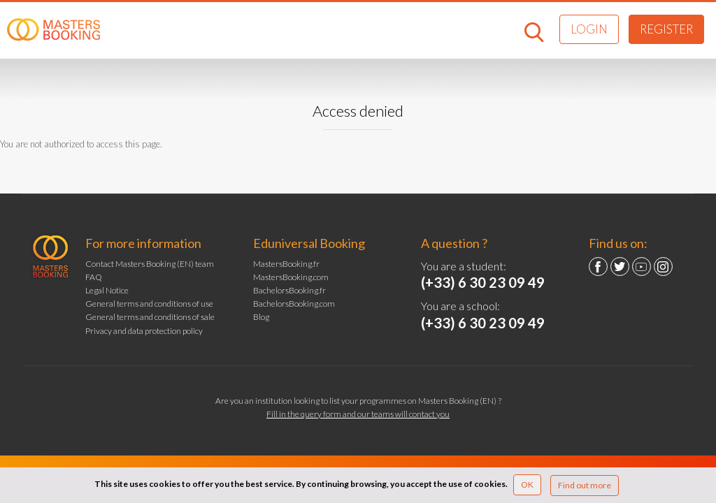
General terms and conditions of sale (150, 317)
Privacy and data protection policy (144, 331)
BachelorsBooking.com (294, 303)
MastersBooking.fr (286, 263)
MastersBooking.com (291, 277)
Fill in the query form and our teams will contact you (358, 414)
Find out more (584, 485)
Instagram (663, 266)
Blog (261, 317)
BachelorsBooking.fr (289, 290)
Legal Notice (107, 290)
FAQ (93, 277)
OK (527, 484)
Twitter (619, 266)
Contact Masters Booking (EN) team (149, 263)
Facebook (598, 266)
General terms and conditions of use (149, 303)
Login (589, 29)
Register (666, 29)
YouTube (641, 266)
